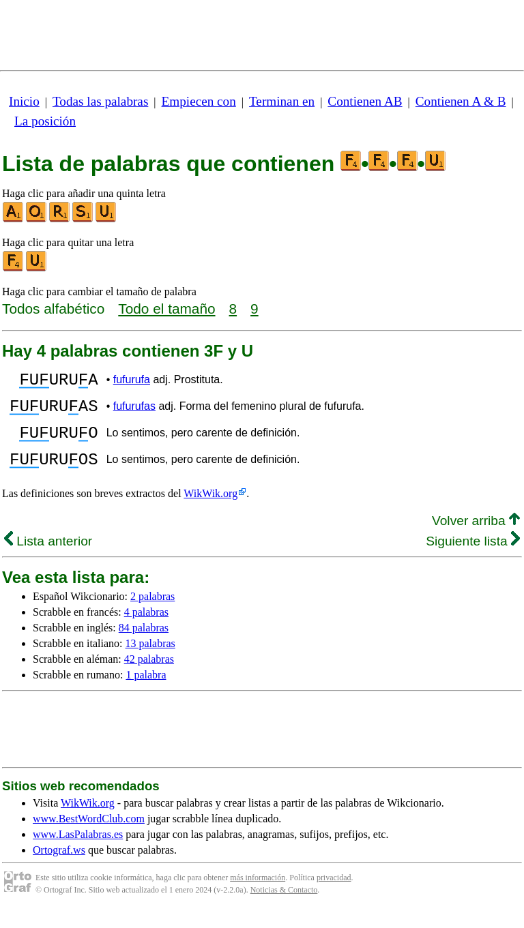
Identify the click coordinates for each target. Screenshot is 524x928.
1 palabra (146, 691)
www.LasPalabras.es (78, 850)
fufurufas (134, 412)
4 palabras (146, 628)
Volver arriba (476, 537)
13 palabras (150, 659)
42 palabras (149, 675)
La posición (45, 121)
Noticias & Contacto (284, 906)
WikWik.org (210, 509)
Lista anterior (48, 557)
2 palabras (152, 612)
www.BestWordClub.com (89, 835)
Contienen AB (365, 101)
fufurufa (131, 381)
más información (257, 894)
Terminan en (282, 101)
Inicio (24, 101)
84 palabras (144, 644)
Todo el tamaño (166, 308)
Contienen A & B (461, 101)
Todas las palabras (100, 101)
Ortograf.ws (59, 866)
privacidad (334, 894)
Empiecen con (199, 101)
